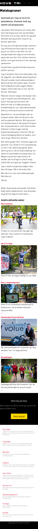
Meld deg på (19, 416)
